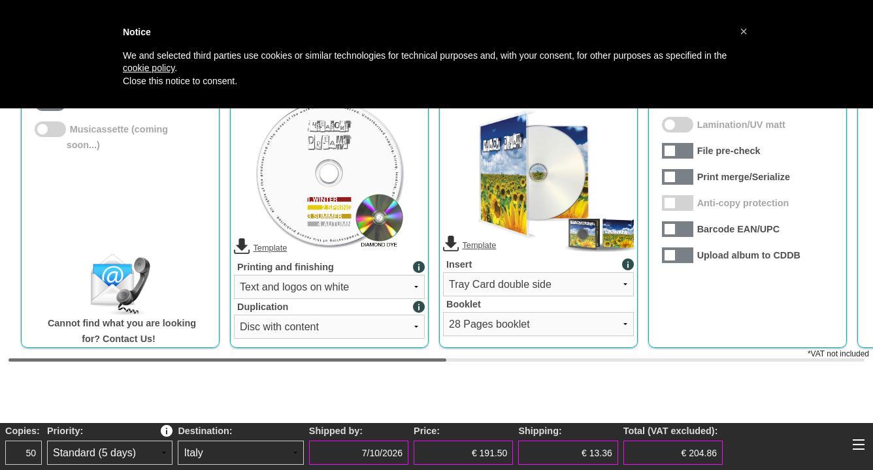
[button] (743, 31)
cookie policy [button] (148, 68)
